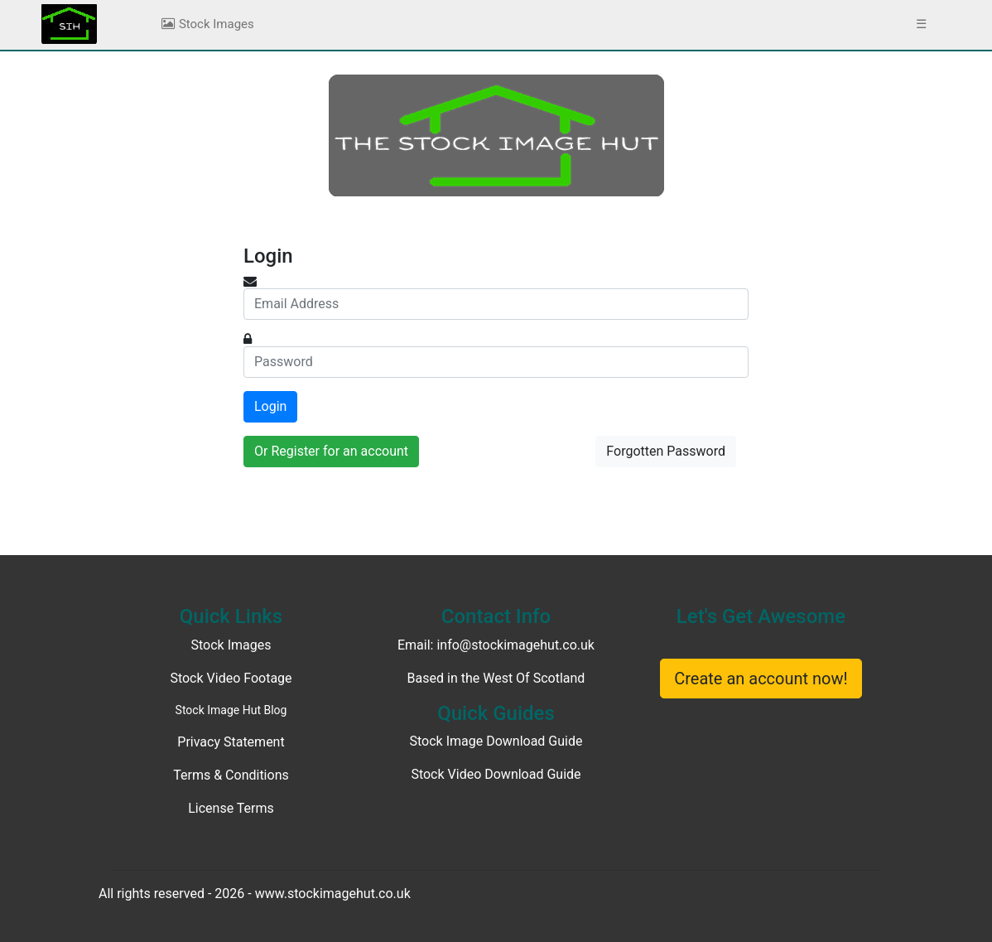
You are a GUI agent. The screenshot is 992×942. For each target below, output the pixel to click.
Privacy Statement (230, 742)
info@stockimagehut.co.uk (515, 645)
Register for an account (339, 451)
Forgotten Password (665, 451)
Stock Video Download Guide (495, 774)
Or (331, 451)
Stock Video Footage (230, 678)
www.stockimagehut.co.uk (333, 893)
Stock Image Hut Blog (231, 710)
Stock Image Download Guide (495, 741)
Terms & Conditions (231, 775)
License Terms (231, 808)
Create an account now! (761, 678)
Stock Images (207, 24)
